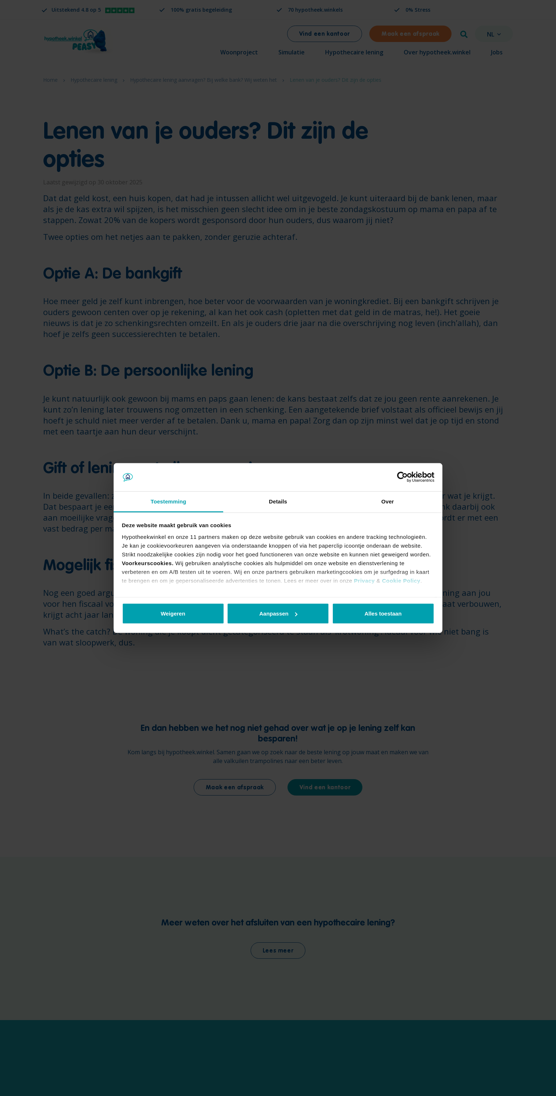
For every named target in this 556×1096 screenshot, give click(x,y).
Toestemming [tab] (168, 501)
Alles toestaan (383, 613)
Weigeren (173, 613)
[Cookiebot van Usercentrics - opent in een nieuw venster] (402, 477)
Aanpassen (278, 613)
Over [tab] (387, 501)
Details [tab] (278, 501)
